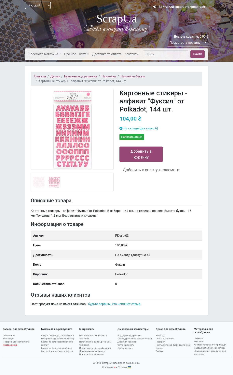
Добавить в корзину (141, 154)
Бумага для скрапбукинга (56, 329)
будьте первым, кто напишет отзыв (114, 304)
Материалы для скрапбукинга (203, 331)
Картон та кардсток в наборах (56, 348)
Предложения (10, 345)
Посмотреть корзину (185, 43)
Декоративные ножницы (91, 351)
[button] (37, 140)
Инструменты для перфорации (95, 348)
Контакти (131, 54)
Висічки (160, 351)
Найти (197, 54)
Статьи (84, 54)
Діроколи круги (125, 348)
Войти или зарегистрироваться (179, 7)
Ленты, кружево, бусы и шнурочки (173, 345)
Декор (55, 76)
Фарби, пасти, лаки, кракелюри (209, 348)
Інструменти (86, 329)
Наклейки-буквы (132, 76)
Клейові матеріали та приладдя (210, 344)
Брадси (159, 348)
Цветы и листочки (165, 338)
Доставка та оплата (107, 54)
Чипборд (160, 335)
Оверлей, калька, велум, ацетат (57, 351)
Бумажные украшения (80, 76)
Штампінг (199, 338)
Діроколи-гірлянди (126, 342)
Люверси (160, 342)
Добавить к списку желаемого (151, 169)
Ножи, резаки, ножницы (91, 354)
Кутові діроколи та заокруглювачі (134, 338)
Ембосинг (199, 341)
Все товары (9, 335)
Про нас (70, 54)
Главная (40, 76)
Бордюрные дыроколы (129, 335)
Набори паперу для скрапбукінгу (57, 338)
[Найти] (165, 54)
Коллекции (8, 338)
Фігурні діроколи (125, 345)
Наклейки (109, 76)
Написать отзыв (131, 136)
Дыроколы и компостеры (133, 329)
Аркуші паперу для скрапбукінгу (57, 335)
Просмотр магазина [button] (43, 54)
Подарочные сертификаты (16, 342)
